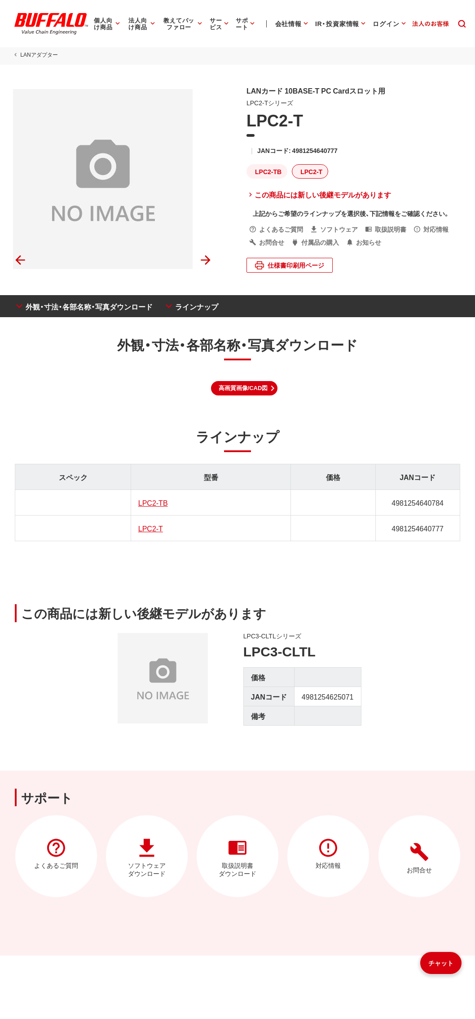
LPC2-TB (152, 502)
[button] (244, 388)
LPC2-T (149, 528)
